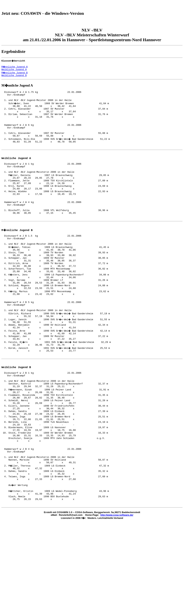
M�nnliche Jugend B (14, 75)
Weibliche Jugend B (14, 78)
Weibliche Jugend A (14, 72)
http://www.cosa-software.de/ (116, 585)
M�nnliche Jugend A (14, 68)
